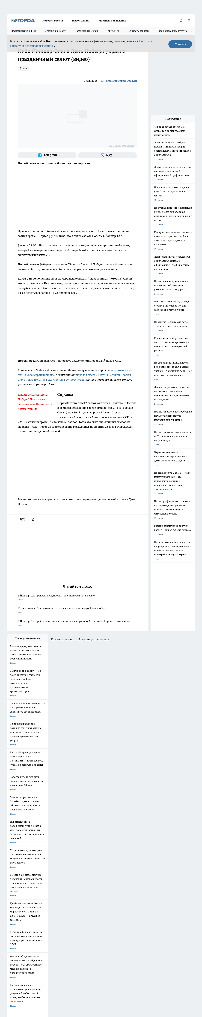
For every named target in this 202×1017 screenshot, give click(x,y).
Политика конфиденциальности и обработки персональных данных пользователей (43, 971)
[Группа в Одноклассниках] (153, 893)
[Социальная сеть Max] (107, 155)
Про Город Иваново (124, 888)
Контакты (51, 914)
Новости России (52, 20)
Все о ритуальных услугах (173, 30)
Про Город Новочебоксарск (46, 888)
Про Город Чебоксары (16, 888)
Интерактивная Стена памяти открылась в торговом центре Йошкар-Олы (77, 610)
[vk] (22, 520)
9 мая (23, 68)
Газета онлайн (81, 20)
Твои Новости (13, 892)
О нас (9, 914)
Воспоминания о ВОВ (23, 30)
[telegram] (33, 520)
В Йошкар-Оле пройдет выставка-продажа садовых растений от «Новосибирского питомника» (77, 623)
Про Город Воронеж (97, 888)
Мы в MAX (114, 30)
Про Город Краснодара (71, 899)
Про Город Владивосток (44, 899)
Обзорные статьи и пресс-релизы (101, 910)
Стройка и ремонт (55, 30)
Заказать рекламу (139, 30)
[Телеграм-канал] (47, 155)
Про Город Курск (41, 892)
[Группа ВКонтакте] (145, 893)
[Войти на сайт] (189, 20)
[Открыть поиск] (181, 20)
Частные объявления (112, 20)
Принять (180, 44)
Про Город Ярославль (70, 888)
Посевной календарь (86, 30)
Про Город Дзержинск (16, 899)
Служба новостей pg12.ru (119, 80)
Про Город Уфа (94, 892)
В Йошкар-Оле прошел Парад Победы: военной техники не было (77, 598)
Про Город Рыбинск (69, 892)
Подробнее (105, 967)
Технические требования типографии (63, 910)
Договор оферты (14, 910)
